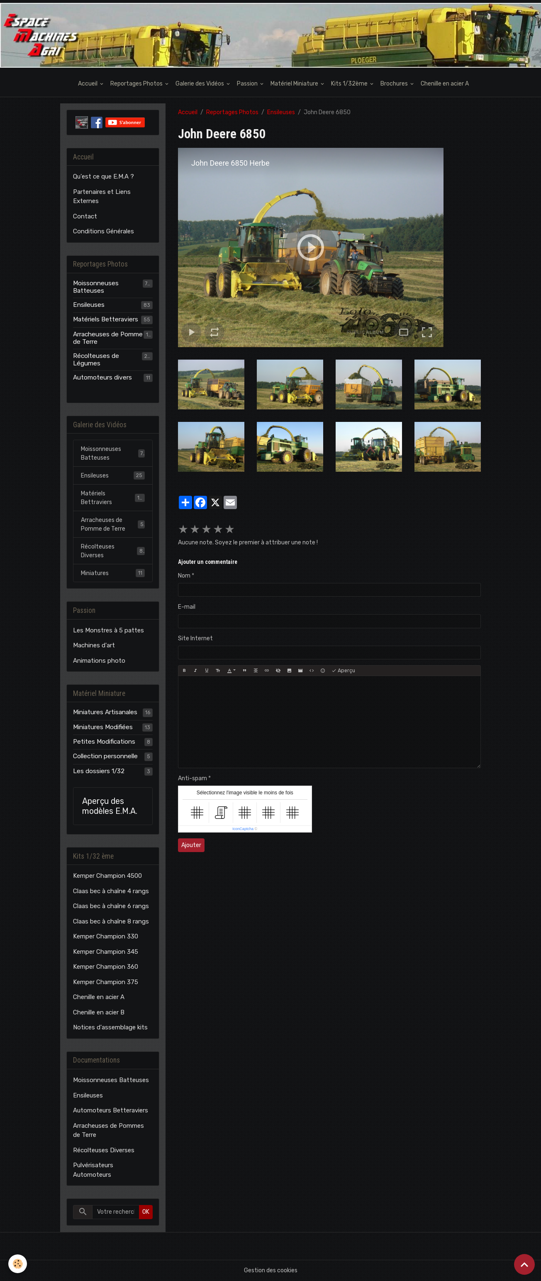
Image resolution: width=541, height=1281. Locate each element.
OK (145, 1211)
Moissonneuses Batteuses (96, 286)
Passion (248, 83)
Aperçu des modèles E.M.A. (109, 806)
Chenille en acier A (445, 83)
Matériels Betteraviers (105, 319)
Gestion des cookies (270, 1270)
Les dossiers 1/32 (98, 771)
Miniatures (113, 573)
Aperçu (343, 671)
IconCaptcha (242, 829)
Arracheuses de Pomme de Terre (108, 338)
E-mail (186, 606)
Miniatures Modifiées (103, 727)
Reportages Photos (137, 83)
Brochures (394, 83)
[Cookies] (17, 1263)
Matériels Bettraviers (113, 498)
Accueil (88, 83)
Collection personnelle (105, 756)
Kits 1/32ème (350, 83)
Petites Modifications (104, 741)
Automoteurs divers (102, 377)
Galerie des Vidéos (200, 83)
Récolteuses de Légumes (96, 359)
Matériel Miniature (294, 83)
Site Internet (195, 638)
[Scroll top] (524, 1264)
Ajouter (191, 845)
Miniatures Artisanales (105, 712)
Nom (184, 575)
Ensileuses (281, 112)
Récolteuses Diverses (113, 551)
